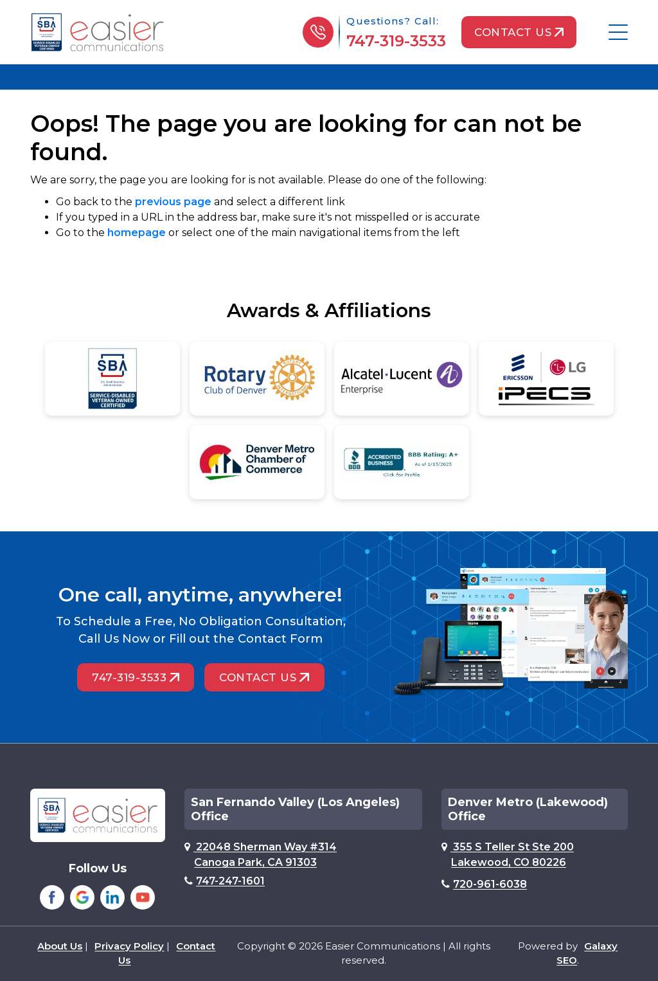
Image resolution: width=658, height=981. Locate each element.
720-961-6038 (484, 884)
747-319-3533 (395, 41)
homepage (136, 232)
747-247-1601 (224, 881)
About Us (59, 946)
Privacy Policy (129, 946)
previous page (173, 202)
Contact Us (518, 32)
